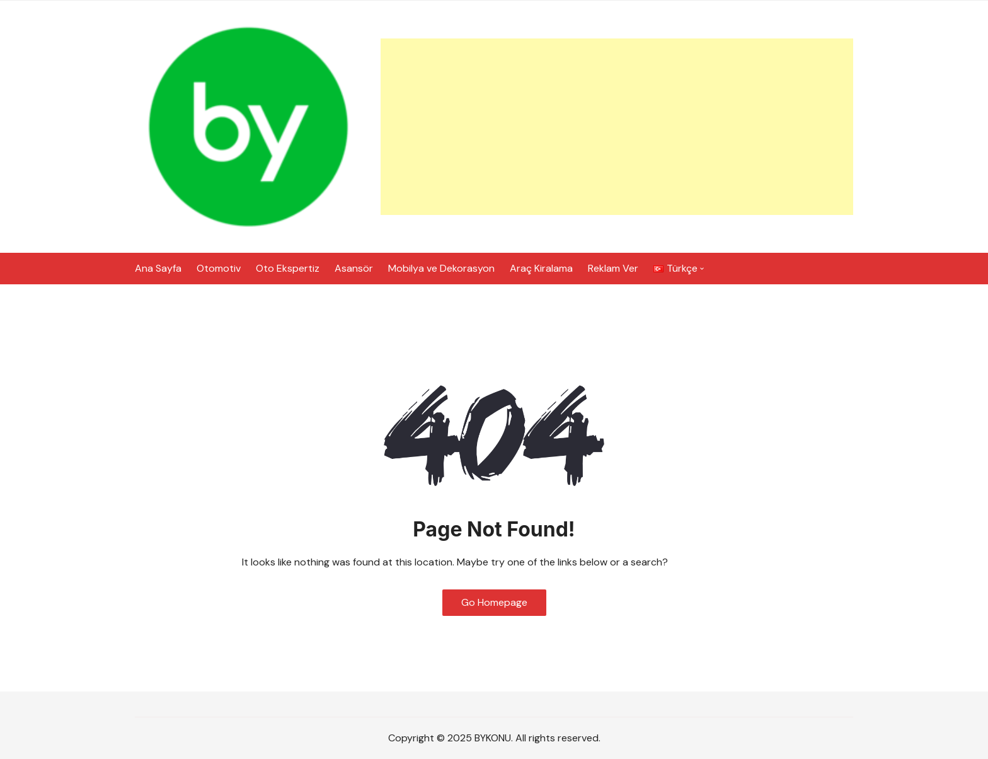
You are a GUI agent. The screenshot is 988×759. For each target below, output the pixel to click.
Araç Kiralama (541, 268)
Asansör (354, 268)
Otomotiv (219, 268)
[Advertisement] (617, 126)
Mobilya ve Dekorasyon (441, 268)
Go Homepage (494, 602)
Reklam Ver (613, 268)
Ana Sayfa (158, 268)
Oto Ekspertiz (287, 268)
